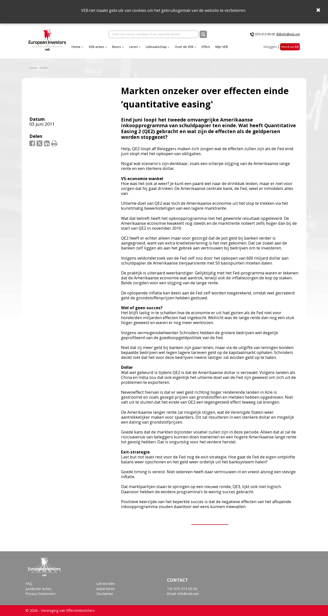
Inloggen (270, 46)
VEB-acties (96, 46)
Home (76, 46)
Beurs (116, 46)
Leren (133, 46)
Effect (206, 46)
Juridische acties (38, 588)
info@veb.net (290, 34)
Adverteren (105, 588)
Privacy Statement (40, 593)
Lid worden (105, 583)
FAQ (28, 583)
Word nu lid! (290, 46)
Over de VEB (184, 46)
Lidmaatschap (156, 46)
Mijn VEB (221, 46)
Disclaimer (104, 593)
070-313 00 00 (265, 34)
